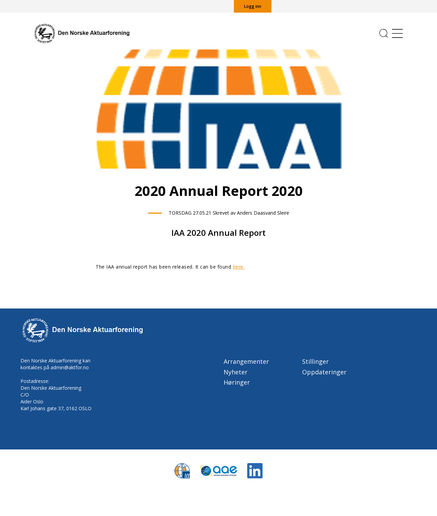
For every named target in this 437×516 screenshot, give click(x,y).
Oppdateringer (324, 372)
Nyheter (236, 372)
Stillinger (315, 361)
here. (239, 266)
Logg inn (252, 6)
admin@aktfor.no (70, 367)
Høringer (237, 382)
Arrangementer (246, 361)
